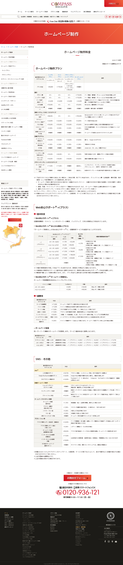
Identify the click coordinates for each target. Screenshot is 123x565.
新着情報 (29, 16)
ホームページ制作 (42, 12)
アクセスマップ (14, 220)
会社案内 (23, 16)
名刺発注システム (6, 148)
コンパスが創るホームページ (9, 157)
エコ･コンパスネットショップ (83, 534)
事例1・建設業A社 (9, 522)
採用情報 (46, 16)
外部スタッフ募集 (54, 16)
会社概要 (78, 514)
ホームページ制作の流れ (8, 96)
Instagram (78, 540)
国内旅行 (52, 526)
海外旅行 (52, 528)
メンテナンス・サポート (8, 101)
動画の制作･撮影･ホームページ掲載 (11, 127)
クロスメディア (5, 144)
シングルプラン (50, 76)
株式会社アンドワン (80, 536)
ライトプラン (59, 76)
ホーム (20, 12)
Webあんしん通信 (38, 16)
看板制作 (65, 12)
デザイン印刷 (55, 12)
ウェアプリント (76, 12)
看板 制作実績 (53, 518)
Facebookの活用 (6, 140)
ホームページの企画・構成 (9, 161)
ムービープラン (69, 77)
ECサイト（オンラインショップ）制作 (12, 79)
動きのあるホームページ (8, 135)
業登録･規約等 (53, 530)
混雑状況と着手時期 (7, 88)
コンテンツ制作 (5, 131)
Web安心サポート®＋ (7, 105)
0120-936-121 (61, 21)
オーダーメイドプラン (79, 78)
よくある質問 (5, 109)
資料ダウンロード (99, 12)
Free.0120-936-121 (110, 533)
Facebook (78, 538)
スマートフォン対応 (7, 122)
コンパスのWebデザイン (8, 166)
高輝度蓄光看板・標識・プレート (58, 520)
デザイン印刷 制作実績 (56, 514)
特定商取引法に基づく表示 (82, 520)
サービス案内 (29, 12)
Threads (78, 542)
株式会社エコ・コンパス (81, 532)
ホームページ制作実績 (7, 57)
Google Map (79, 544)
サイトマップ (64, 16)
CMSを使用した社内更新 (8, 118)
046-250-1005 (111, 535)
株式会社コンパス (111, 524)
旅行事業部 (87, 12)
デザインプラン (69, 75)
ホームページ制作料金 (7, 92)
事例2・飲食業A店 (9, 524)
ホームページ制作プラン (8, 66)
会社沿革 (78, 516)
